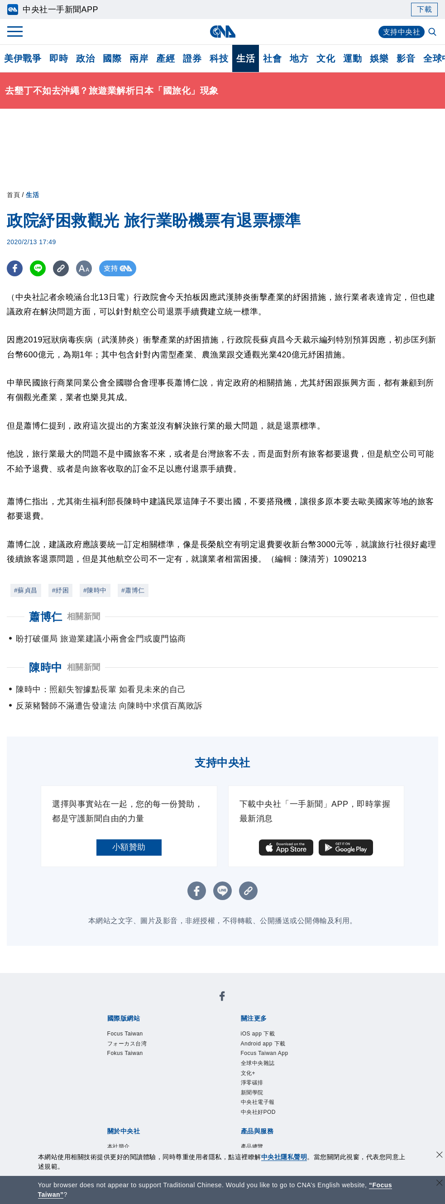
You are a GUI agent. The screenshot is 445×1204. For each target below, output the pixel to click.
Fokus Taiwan (125, 1053)
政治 (85, 58)
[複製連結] (61, 268)
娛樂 (379, 58)
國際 (112, 58)
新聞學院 (252, 1092)
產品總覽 (252, 1146)
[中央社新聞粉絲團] (222, 997)
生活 (245, 58)
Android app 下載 (263, 1043)
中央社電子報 (258, 1102)
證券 (192, 58)
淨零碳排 (252, 1082)
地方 (299, 58)
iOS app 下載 (258, 1034)
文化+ (248, 1073)
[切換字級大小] (84, 268)
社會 (272, 58)
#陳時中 (95, 590)
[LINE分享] (38, 268)
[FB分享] (15, 268)
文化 (325, 58)
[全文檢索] (433, 33)
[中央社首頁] (222, 31)
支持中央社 (402, 32)
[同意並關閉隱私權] (439, 1156)
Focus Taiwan (125, 1034)
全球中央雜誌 (258, 1063)
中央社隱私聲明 (284, 1157)
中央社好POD (258, 1112)
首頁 (13, 194)
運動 (352, 58)
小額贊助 (129, 847)
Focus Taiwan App (264, 1053)
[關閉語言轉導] (439, 1184)
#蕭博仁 (133, 590)
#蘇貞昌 (26, 590)
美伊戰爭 (22, 58)
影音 (406, 58)
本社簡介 (118, 1146)
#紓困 (60, 590)
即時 (58, 58)
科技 (219, 58)
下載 (424, 9)
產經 (165, 58)
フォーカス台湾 (127, 1043)
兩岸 (138, 58)
